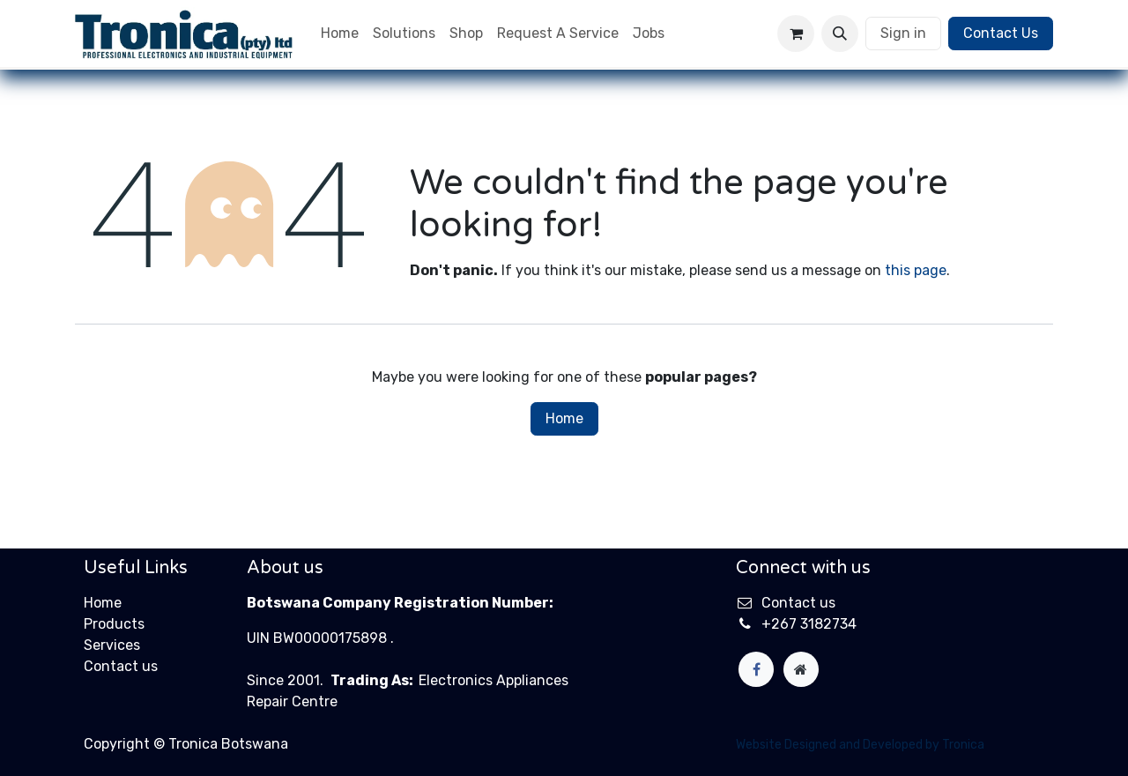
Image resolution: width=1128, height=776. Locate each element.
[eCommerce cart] (795, 33)
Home (564, 418)
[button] (839, 33)
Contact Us (1000, 33)
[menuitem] (340, 33)
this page (915, 270)
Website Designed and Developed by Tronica (860, 744)
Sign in (903, 33)
